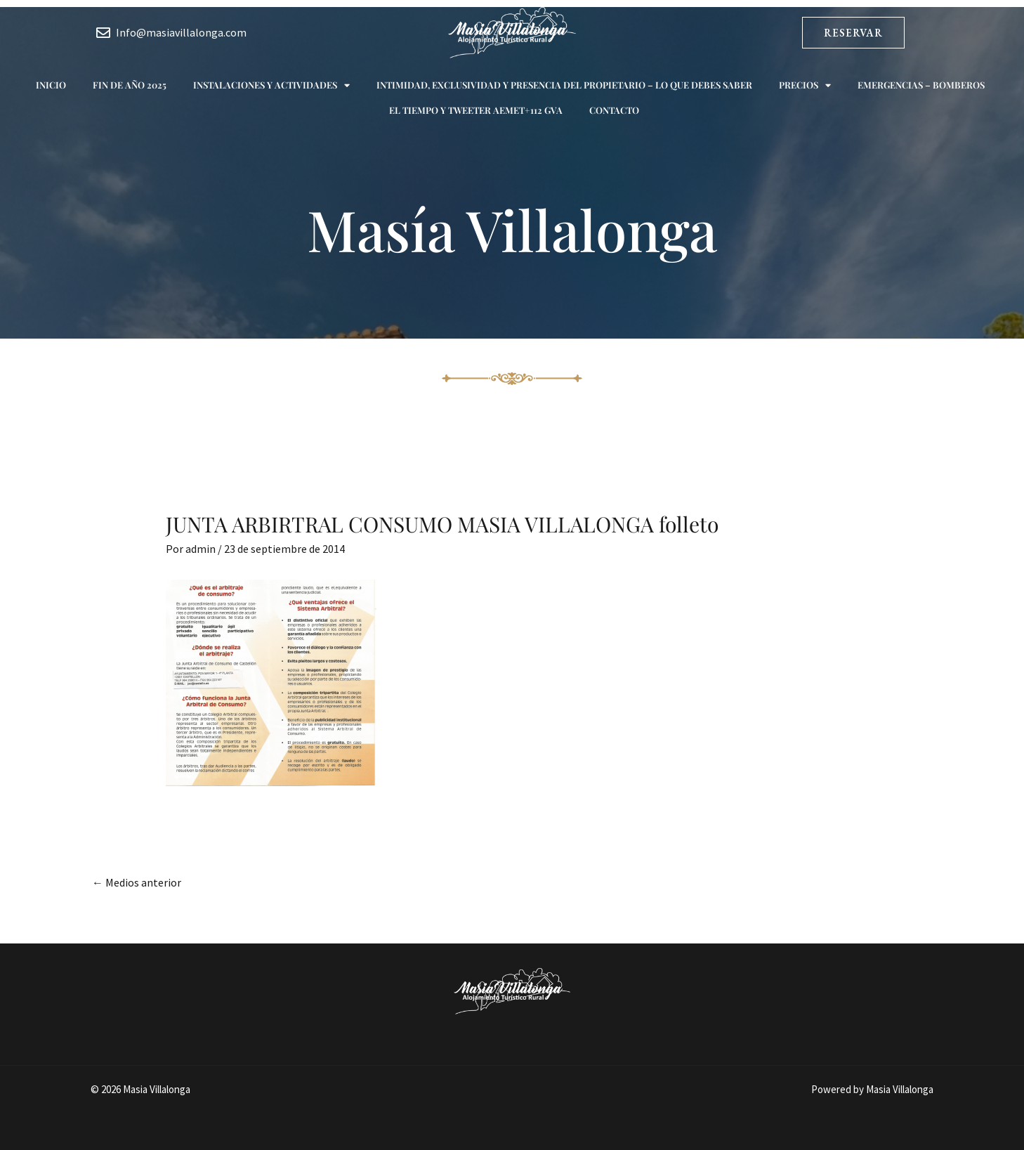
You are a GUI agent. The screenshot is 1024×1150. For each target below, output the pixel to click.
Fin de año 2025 (129, 85)
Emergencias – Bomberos (921, 85)
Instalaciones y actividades (271, 85)
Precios (805, 85)
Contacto (614, 110)
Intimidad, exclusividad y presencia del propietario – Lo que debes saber (564, 85)
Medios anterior (136, 882)
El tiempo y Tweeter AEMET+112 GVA (476, 110)
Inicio (51, 85)
